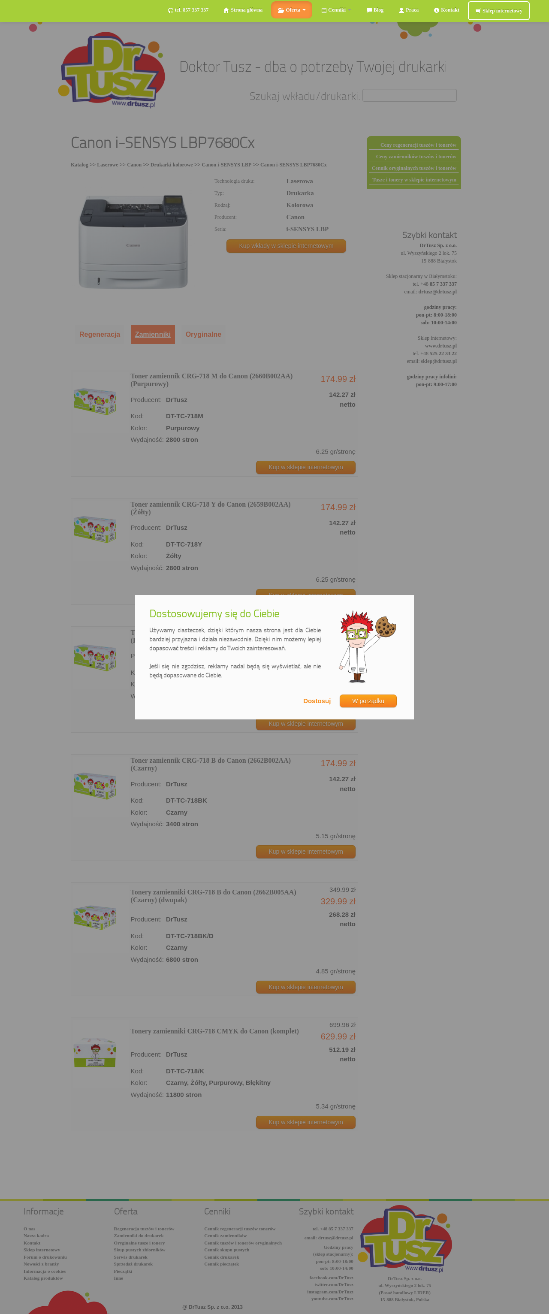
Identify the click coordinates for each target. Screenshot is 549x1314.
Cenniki (336, 10)
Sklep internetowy (498, 11)
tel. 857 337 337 (188, 10)
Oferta (292, 10)
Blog (374, 10)
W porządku (368, 701)
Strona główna (242, 10)
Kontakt (446, 10)
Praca (408, 10)
